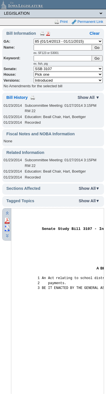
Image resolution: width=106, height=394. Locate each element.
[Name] (63, 48)
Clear (95, 33)
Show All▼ (89, 188)
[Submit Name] (97, 48)
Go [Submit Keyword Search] (96, 58)
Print (61, 21)
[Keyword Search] (63, 58)
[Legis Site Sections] (53, 13)
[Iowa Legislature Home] (53, 4)
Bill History (17, 97)
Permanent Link (87, 21)
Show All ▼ (89, 97)
